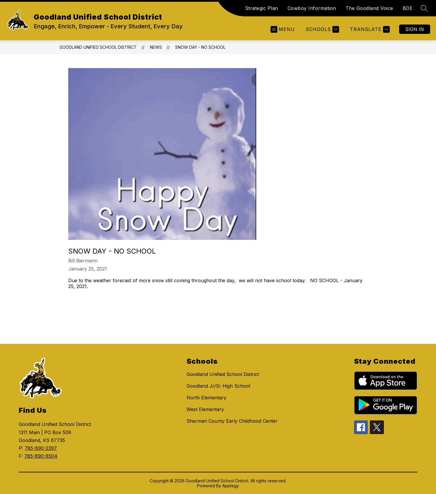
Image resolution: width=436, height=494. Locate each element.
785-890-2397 (41, 448)
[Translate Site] (369, 29)
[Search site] (424, 8)
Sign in (414, 29)
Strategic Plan (261, 8)
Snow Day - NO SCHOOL (200, 47)
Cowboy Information (312, 8)
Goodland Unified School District (98, 47)
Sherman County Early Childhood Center (232, 421)
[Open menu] (283, 29)
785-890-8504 (40, 456)
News (156, 47)
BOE (408, 8)
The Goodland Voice (369, 8)
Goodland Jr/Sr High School (218, 386)
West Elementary (205, 409)
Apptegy (230, 485)
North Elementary (206, 398)
